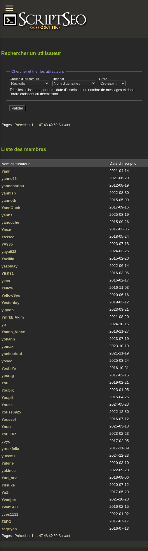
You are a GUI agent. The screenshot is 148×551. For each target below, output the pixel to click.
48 (46, 125)
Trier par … (74, 81)
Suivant (64, 125)
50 (56, 125)
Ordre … (112, 81)
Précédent (23, 125)
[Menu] (9, 8)
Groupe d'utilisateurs (29, 81)
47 (41, 125)
